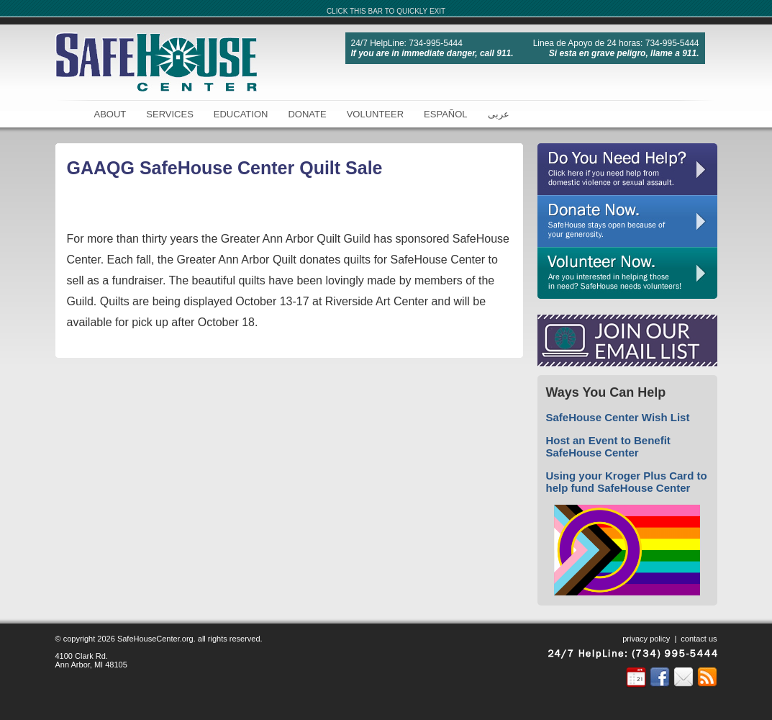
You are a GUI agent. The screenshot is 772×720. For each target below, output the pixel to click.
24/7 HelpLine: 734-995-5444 (407, 43)
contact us (699, 638)
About (110, 114)
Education (241, 114)
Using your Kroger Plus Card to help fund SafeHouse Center (626, 481)
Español (445, 114)
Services (170, 114)
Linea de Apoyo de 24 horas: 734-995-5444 (616, 43)
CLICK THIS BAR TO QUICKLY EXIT (386, 11)
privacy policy (646, 638)
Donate (307, 114)
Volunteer (375, 114)
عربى (498, 114)
